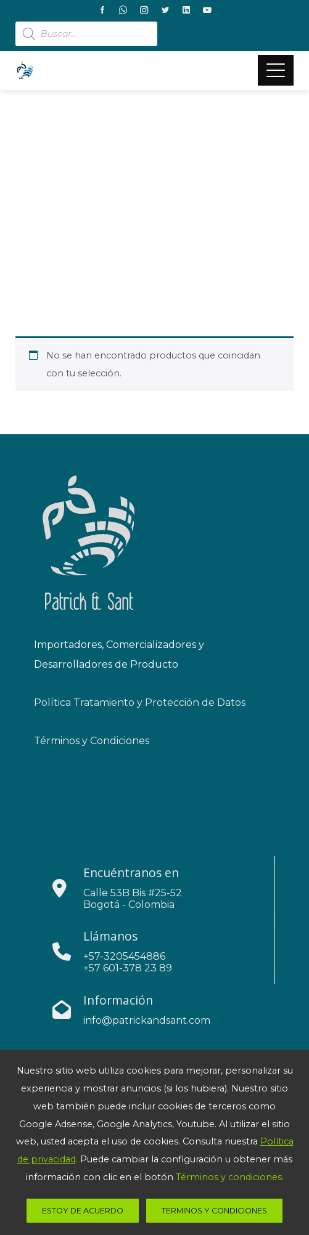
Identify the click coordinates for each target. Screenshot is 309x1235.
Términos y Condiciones (91, 741)
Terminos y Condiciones (214, 1210)
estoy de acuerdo (82, 1210)
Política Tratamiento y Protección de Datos (139, 702)
